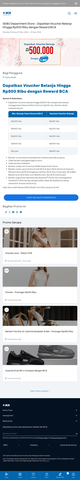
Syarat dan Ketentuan (68, 445)
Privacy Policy (43, 438)
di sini (47, 461)
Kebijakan (34, 445)
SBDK (5, 445)
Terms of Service (56, 438)
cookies (55, 3)
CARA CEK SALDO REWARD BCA (41, 197)
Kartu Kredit (9, 77)
